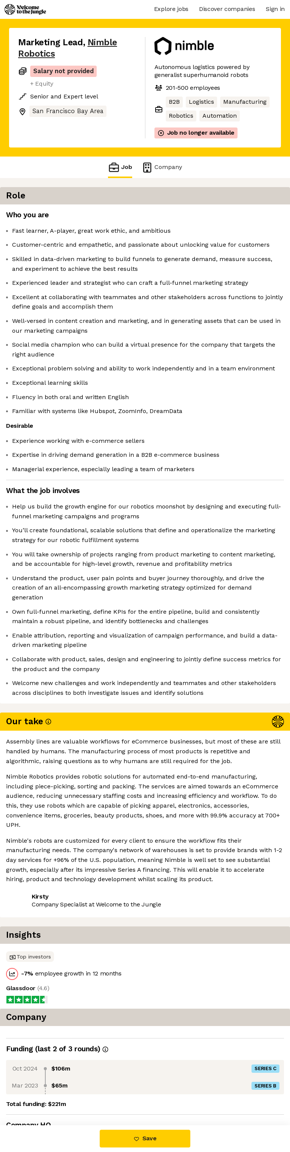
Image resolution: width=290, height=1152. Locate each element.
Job (120, 167)
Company (161, 167)
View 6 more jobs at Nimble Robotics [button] (71, 1093)
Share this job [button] (39, 1079)
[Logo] (25, 9)
